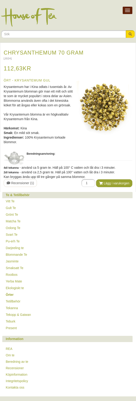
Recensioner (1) (20, 183)
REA (9, 349)
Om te (10, 355)
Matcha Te (13, 221)
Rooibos (11, 274)
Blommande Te (16, 254)
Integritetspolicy (17, 381)
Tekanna (12, 308)
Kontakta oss (15, 387)
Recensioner (15, 368)
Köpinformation (16, 374)
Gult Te (11, 208)
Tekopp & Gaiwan (18, 315)
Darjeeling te (15, 248)
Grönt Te (12, 214)
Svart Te (11, 234)
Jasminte (12, 261)
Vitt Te (10, 201)
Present (11, 328)
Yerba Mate (14, 281)
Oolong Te (13, 228)
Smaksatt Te (14, 268)
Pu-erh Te (12, 241)
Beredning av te (17, 361)
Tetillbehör (13, 301)
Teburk (10, 321)
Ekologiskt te (15, 288)
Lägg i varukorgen (114, 183)
